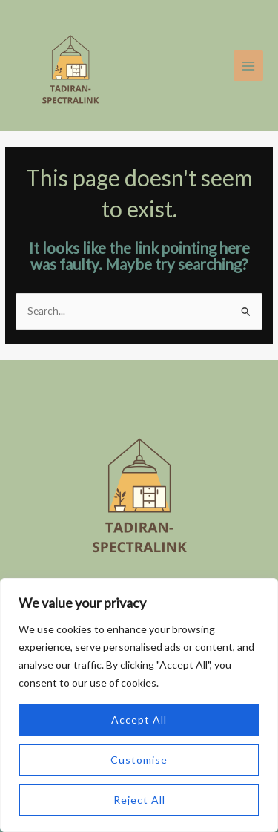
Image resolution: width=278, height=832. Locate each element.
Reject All (139, 799)
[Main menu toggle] (249, 65)
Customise (139, 759)
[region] (139, 705)
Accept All (139, 719)
